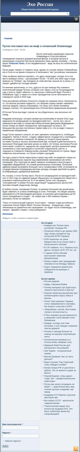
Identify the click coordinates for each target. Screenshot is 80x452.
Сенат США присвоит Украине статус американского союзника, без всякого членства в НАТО (59, 304)
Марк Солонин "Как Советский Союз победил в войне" (58, 363)
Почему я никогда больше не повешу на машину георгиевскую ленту (60, 334)
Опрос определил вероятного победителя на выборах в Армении (58, 269)
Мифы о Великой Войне (55, 284)
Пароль (6, 433)
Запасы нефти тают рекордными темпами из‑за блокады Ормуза (59, 262)
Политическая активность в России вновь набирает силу (58, 340)
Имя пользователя (12, 424)
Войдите (6, 218)
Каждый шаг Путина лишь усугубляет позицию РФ (56, 226)
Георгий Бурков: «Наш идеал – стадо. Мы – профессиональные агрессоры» (59, 378)
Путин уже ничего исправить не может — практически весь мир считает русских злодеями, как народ (59, 388)
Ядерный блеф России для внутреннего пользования (57, 346)
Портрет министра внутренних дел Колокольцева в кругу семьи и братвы (60, 295)
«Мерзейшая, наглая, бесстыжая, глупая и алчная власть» (60, 310)
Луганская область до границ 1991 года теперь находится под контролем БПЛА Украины (60, 233)
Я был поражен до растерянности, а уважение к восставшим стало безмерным (60, 317)
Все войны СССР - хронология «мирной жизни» (59, 401)
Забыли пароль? (13, 441)
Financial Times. (17, 63)
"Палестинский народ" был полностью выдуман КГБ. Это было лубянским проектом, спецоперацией (58, 410)
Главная (8, 38)
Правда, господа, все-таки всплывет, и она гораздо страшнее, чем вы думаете (61, 326)
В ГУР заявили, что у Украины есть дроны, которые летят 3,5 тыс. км (61, 248)
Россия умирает (51, 281)
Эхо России (40, 4)
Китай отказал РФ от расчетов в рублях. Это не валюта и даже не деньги (60, 370)
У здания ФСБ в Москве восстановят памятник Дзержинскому (55, 255)
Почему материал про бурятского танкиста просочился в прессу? (60, 288)
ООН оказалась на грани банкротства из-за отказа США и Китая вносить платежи (59, 242)
